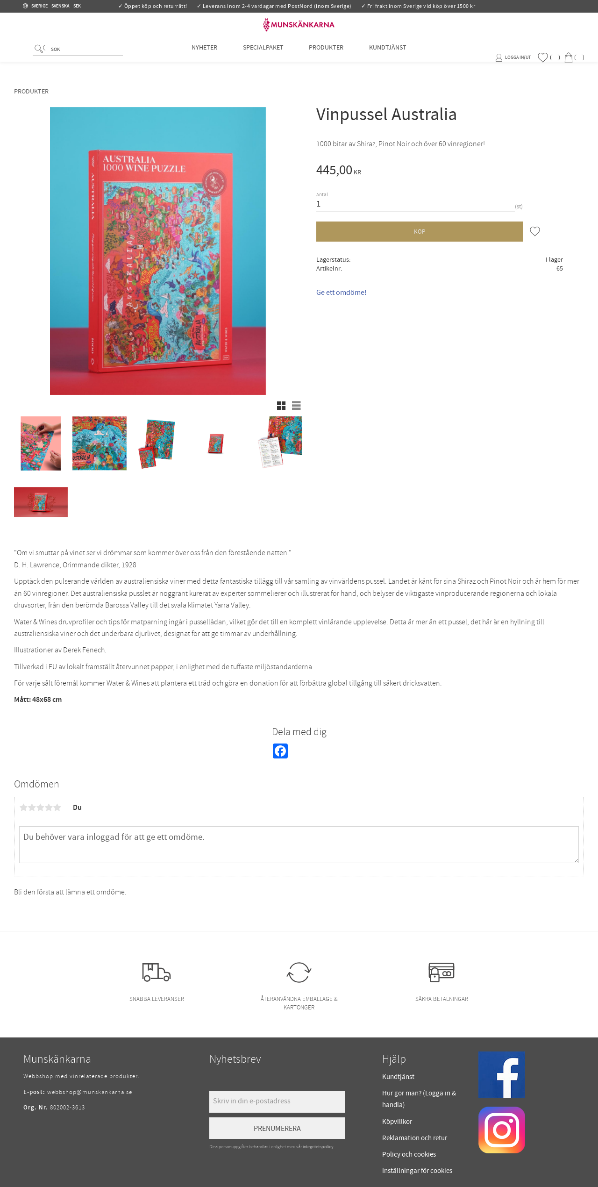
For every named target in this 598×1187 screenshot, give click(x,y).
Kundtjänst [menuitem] (387, 57)
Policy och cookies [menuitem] (409, 1154)
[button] (548, 57)
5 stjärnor (57, 807)
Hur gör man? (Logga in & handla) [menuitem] (419, 1099)
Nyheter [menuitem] (204, 57)
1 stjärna (23, 807)
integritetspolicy (318, 1147)
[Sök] (40, 58)
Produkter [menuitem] (326, 57)
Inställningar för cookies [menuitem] (417, 1170)
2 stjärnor (32, 807)
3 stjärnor (40, 807)
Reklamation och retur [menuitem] (414, 1138)
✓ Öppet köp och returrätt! (152, 6)
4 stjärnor (48, 807)
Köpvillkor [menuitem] (397, 1121)
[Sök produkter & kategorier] (85, 59)
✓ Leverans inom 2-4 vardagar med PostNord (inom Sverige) (274, 6)
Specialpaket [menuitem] (263, 57)
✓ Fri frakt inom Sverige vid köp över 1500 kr (418, 6)
